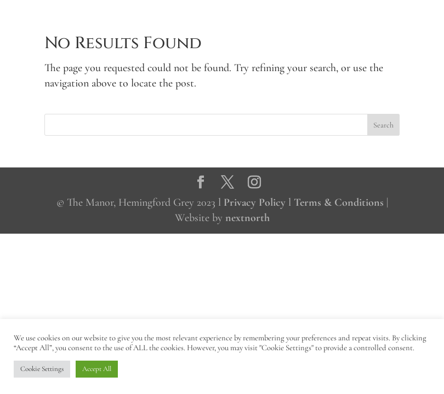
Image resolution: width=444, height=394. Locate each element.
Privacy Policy (255, 202)
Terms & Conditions (339, 202)
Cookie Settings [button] (42, 368)
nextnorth (247, 217)
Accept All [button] (96, 368)
